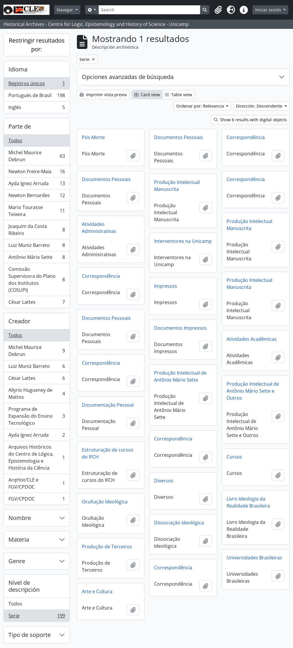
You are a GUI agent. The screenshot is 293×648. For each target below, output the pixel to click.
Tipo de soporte (29, 635)
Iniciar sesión (268, 10)
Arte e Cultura (97, 591)
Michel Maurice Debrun (36, 156)
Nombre (19, 518)
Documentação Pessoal (108, 405)
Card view (147, 94)
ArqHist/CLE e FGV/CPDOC (36, 483)
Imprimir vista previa (103, 94)
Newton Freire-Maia (36, 173)
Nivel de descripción (24, 586)
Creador (19, 321)
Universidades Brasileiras (254, 557)
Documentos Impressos (180, 328)
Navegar (65, 10)
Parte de (19, 126)
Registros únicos (36, 84)
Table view (178, 94)
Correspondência (246, 137)
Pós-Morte (93, 137)
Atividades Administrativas (99, 227)
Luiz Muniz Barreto (36, 246)
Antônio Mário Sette (36, 258)
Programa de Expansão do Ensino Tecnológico (36, 416)
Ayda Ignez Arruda (36, 184)
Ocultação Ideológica (105, 501)
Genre (16, 561)
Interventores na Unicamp (183, 241)
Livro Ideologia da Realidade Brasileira (248, 502)
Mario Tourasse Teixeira (36, 210)
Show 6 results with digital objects (250, 119)
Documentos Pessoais (178, 137)
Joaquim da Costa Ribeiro (36, 229)
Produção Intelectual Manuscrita (177, 185)
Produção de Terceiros (107, 546)
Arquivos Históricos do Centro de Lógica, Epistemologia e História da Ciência (36, 457)
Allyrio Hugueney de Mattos (36, 393)
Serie (36, 616)
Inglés (36, 108)
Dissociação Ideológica (179, 522)
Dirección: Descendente (259, 106)
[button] (218, 9)
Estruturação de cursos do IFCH (107, 453)
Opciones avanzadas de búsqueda (128, 77)
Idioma (17, 69)
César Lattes (36, 303)
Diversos (163, 480)
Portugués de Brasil (36, 96)
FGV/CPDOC (36, 500)
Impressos (165, 286)
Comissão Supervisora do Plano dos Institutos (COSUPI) (36, 279)
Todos (15, 140)
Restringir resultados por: (37, 44)
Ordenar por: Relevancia (200, 106)
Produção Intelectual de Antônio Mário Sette (180, 376)
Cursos (234, 457)
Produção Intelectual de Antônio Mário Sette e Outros (253, 391)
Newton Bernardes (36, 196)
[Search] (149, 9)
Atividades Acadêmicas (252, 339)
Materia (18, 539)
